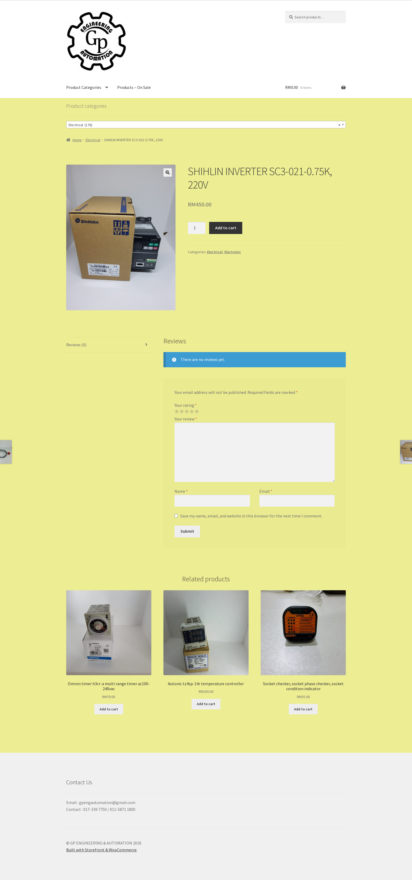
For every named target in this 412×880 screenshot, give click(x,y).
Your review (185, 418)
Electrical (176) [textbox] (204, 125)
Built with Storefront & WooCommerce (101, 849)
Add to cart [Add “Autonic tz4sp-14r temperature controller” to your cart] (206, 703)
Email (265, 491)
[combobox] (206, 124)
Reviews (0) (76, 344)
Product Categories (83, 87)
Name (181, 491)
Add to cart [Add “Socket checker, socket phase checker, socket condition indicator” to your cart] (303, 709)
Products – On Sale (134, 87)
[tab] (108, 345)
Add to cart (225, 227)
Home (77, 140)
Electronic (232, 252)
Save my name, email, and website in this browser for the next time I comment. (251, 515)
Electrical (93, 140)
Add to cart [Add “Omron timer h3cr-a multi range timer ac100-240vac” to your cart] (109, 709)
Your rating (185, 405)
